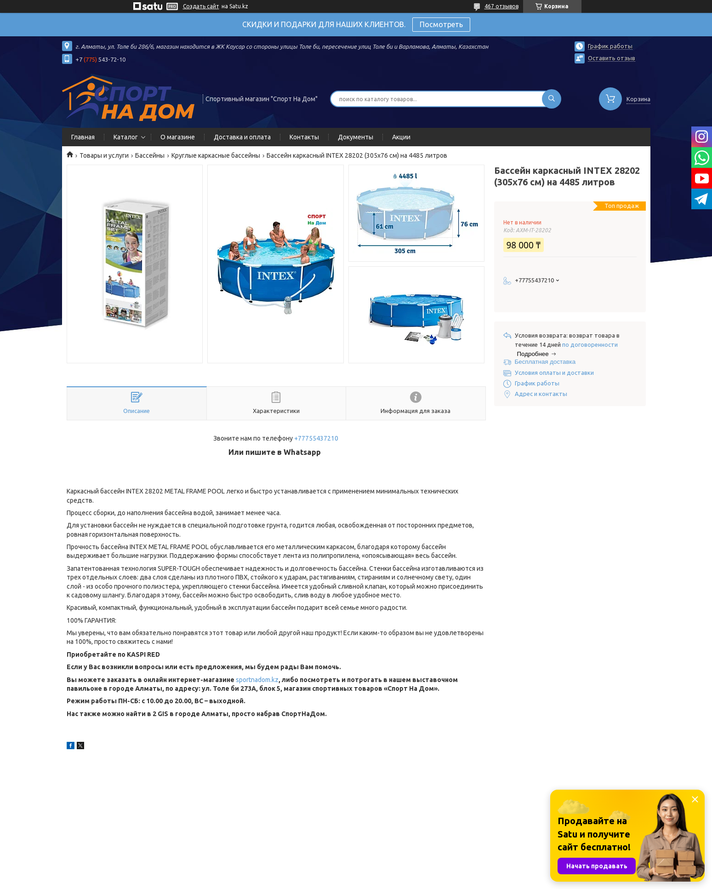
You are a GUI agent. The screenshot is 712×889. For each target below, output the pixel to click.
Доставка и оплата (242, 137)
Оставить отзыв (611, 58)
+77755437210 (316, 438)
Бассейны (150, 155)
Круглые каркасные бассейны (215, 155)
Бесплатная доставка (545, 361)
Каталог (126, 137)
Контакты (304, 137)
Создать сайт (201, 6)
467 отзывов (501, 6)
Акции (401, 137)
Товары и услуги (104, 155)
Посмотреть (441, 24)
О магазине (177, 137)
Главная (83, 137)
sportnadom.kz (257, 679)
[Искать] (551, 99)
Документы (355, 137)
